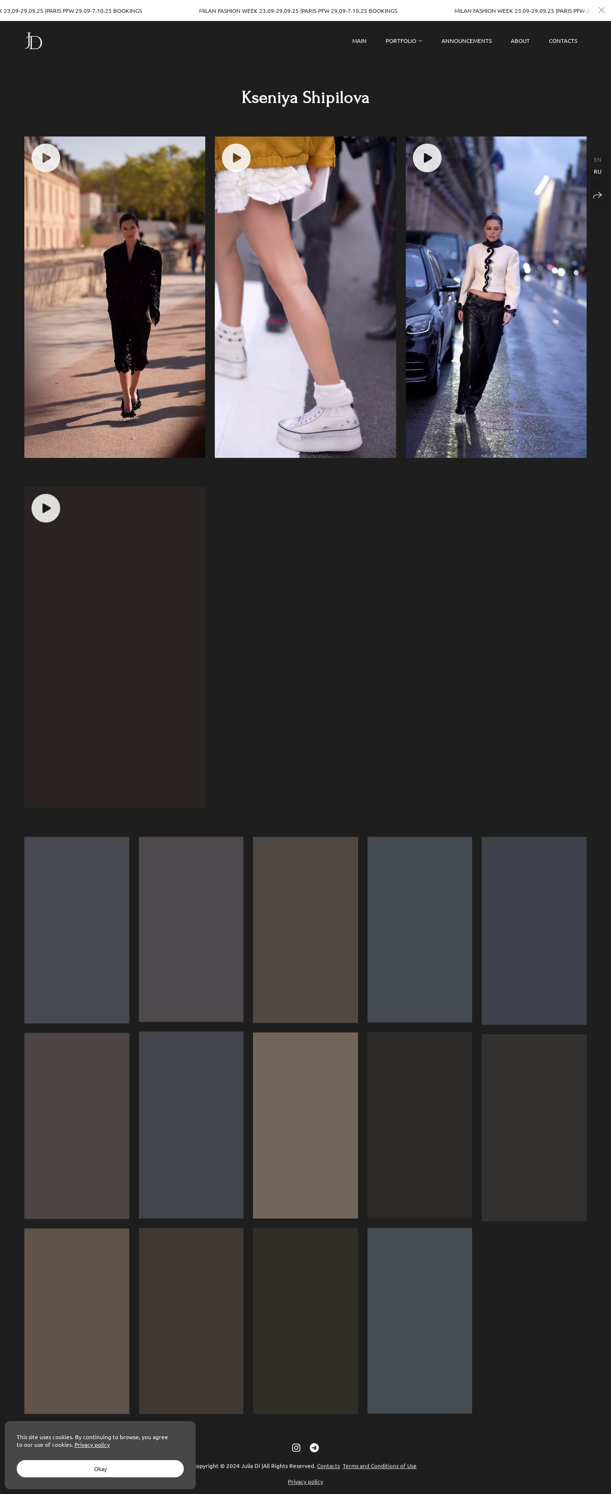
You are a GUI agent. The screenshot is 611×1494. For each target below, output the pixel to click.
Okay (100, 1469)
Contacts (328, 1475)
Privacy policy (92, 1444)
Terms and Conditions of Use (380, 1475)
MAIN (359, 40)
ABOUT (520, 40)
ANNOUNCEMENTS (467, 40)
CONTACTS (563, 40)
